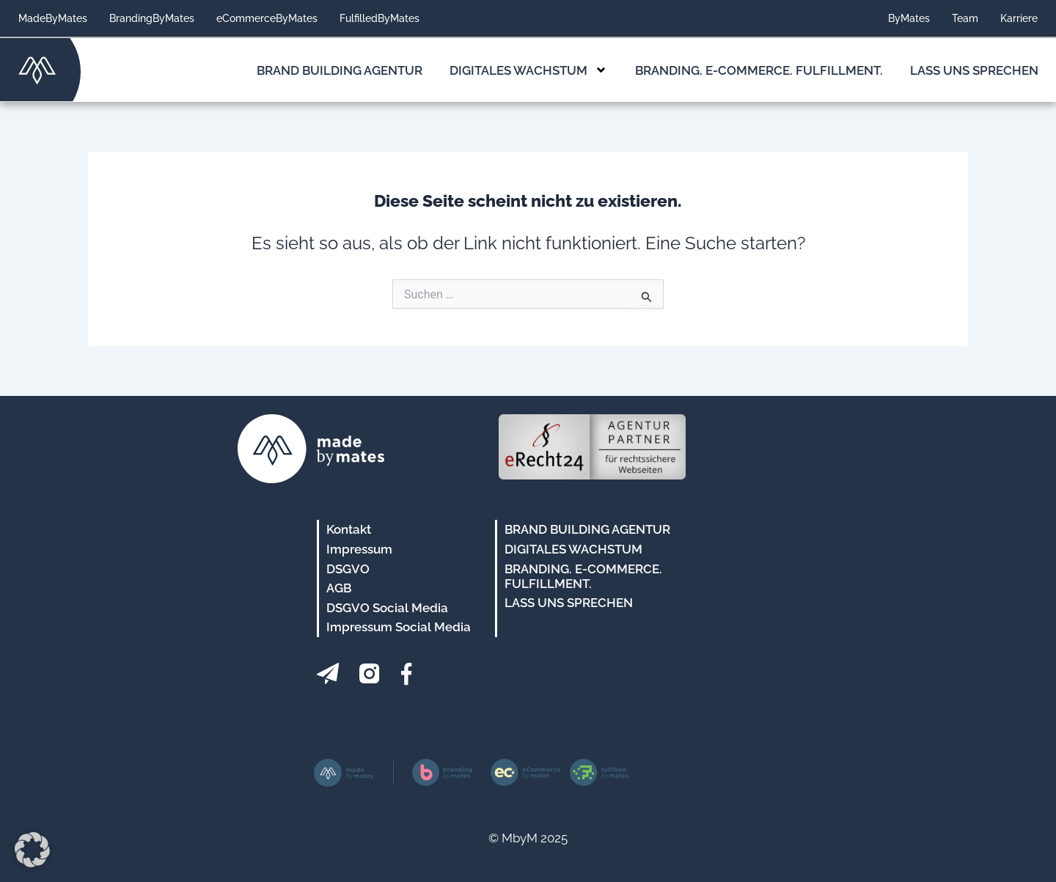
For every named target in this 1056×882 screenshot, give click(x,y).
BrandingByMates (151, 18)
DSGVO (348, 569)
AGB (338, 588)
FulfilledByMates (379, 18)
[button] (32, 849)
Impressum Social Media (398, 627)
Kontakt (348, 529)
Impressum (359, 549)
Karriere (1019, 18)
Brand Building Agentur (339, 70)
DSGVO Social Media (387, 607)
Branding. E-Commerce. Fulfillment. (759, 70)
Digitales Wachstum (528, 70)
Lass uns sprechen (974, 70)
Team (965, 18)
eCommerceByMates (267, 18)
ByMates (909, 18)
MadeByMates (52, 18)
